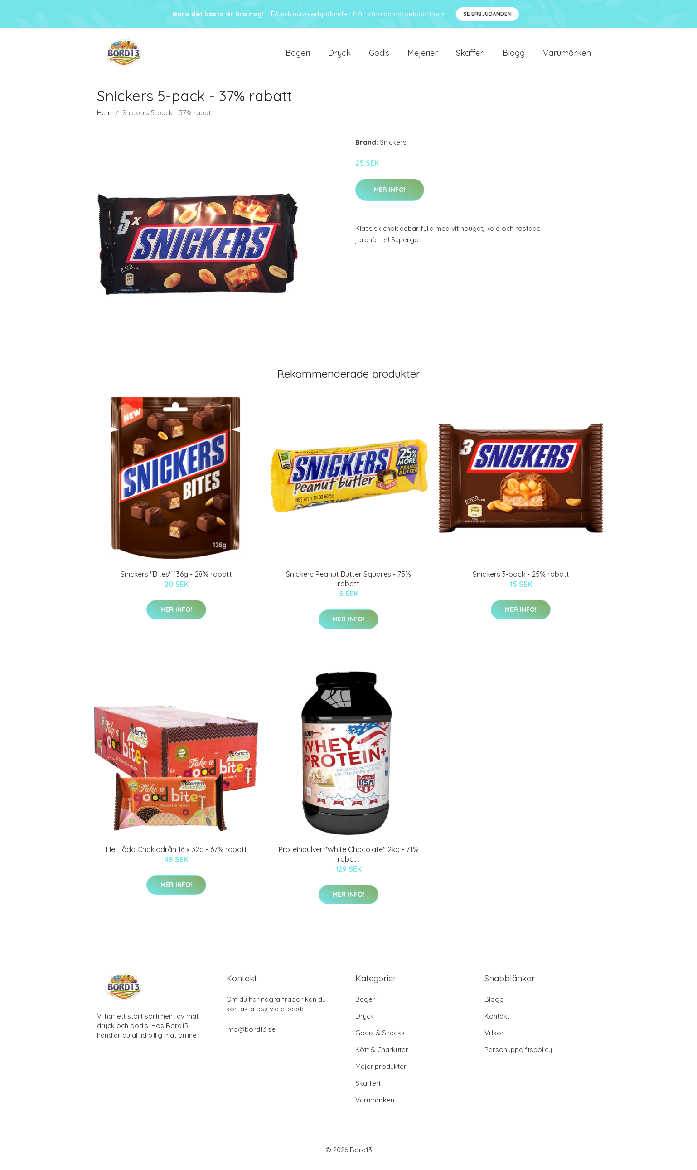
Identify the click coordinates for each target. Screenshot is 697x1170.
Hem (104, 117)
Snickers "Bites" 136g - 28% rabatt (176, 578)
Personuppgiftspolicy (518, 1054)
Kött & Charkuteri (382, 1054)
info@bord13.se (251, 1033)
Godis (379, 55)
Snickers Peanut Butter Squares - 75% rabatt (348, 583)
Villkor (494, 1037)
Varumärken (567, 55)
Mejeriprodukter (381, 1071)
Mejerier (422, 55)
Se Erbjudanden (487, 13)
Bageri (298, 55)
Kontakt (496, 1020)
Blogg (514, 55)
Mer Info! (390, 194)
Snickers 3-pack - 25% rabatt (521, 578)
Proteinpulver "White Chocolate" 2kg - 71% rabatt (349, 858)
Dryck (339, 55)
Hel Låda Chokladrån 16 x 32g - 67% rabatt (176, 853)
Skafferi (470, 55)
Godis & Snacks (380, 1037)
